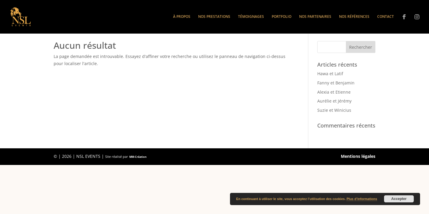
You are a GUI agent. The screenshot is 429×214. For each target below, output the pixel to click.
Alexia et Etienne (334, 92)
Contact (385, 17)
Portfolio (281, 17)
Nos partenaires (315, 17)
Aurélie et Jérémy (334, 101)
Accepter (398, 199)
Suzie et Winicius (334, 110)
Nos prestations (214, 17)
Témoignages (251, 17)
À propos (181, 17)
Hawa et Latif (330, 73)
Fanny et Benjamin (336, 83)
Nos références (354, 17)
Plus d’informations (361, 199)
